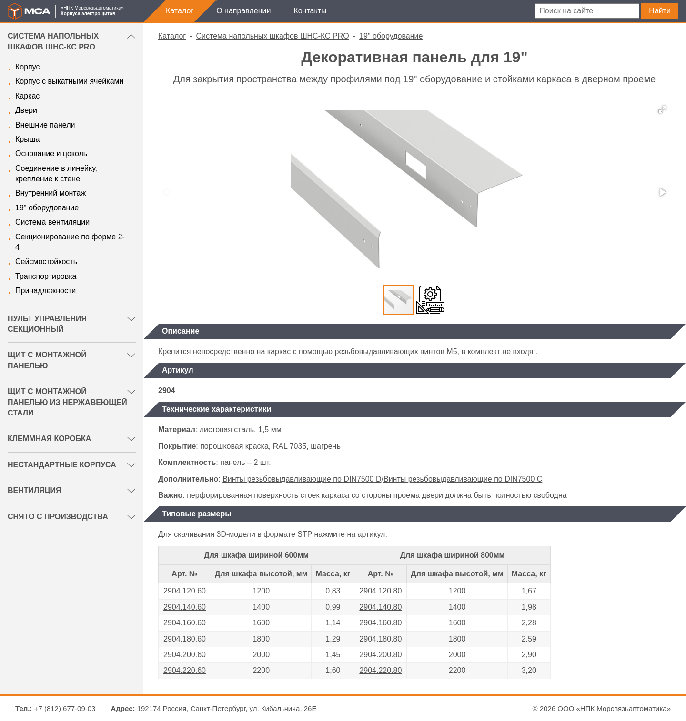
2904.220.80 (380, 670)
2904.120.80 (380, 591)
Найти (660, 11)
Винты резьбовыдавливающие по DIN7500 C (462, 479)
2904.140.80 (380, 607)
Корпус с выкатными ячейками (69, 81)
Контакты (309, 11)
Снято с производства (58, 517)
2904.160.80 (380, 623)
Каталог (179, 11)
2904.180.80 (380, 639)
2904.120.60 (184, 591)
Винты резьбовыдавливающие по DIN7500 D (301, 479)
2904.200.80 (380, 655)
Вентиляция (34, 490)
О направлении (243, 11)
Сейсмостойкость (46, 261)
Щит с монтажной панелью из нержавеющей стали (67, 402)
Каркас (27, 96)
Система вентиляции (52, 222)
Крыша (27, 139)
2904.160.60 (184, 623)
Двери (26, 110)
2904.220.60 (184, 670)
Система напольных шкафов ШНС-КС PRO (272, 36)
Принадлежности (45, 290)
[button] (662, 109)
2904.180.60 (184, 639)
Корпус (27, 67)
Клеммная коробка (49, 439)
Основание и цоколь (51, 153)
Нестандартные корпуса (62, 465)
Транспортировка (45, 276)
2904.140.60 (184, 607)
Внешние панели (45, 125)
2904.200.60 (184, 655)
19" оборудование (47, 208)
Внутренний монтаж (50, 193)
